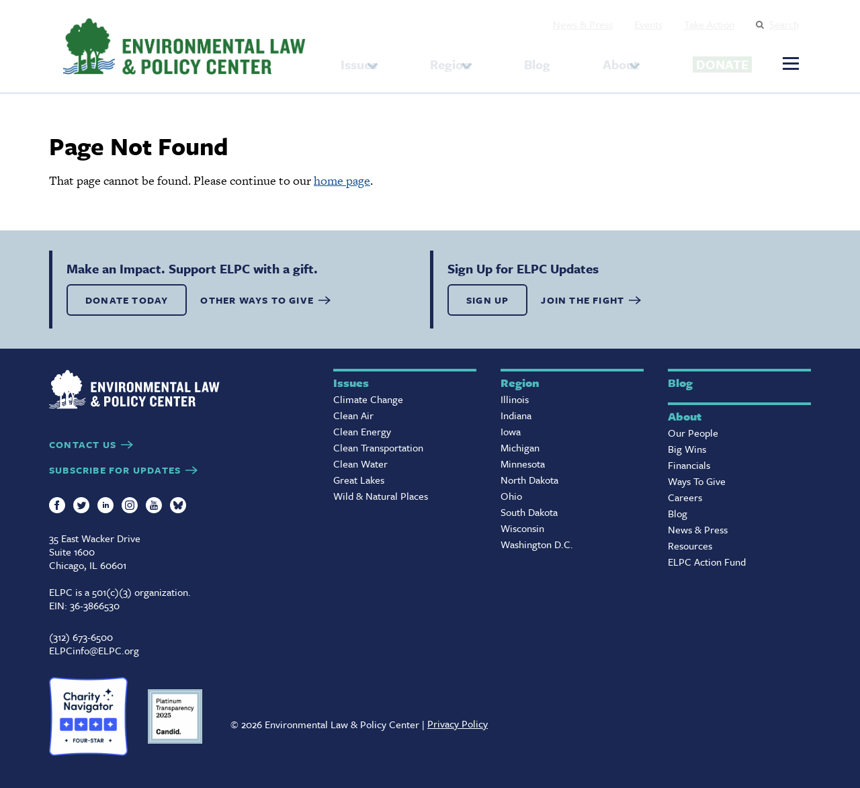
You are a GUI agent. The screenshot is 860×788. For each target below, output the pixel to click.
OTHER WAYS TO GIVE (257, 300)
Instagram (130, 505)
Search (784, 24)
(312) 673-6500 (81, 637)
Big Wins (687, 448)
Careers (685, 497)
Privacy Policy (457, 723)
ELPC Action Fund (707, 561)
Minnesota (523, 463)
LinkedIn (105, 505)
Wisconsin (522, 528)
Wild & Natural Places (380, 495)
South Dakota (529, 512)
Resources (690, 545)
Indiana (516, 415)
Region (439, 60)
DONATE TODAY (126, 300)
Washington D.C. (537, 544)
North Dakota (529, 479)
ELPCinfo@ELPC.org (94, 650)
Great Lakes (358, 479)
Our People (693, 432)
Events (648, 24)
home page (342, 180)
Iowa (511, 431)
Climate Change (368, 399)
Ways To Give (697, 481)
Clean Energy (362, 431)
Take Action (709, 24)
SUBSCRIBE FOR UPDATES (115, 470)
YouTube (154, 505)
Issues (359, 60)
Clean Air (353, 415)
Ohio (511, 495)
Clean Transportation (378, 447)
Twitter (81, 505)
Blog (516, 60)
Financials (689, 464)
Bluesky (178, 505)
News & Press (583, 24)
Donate (694, 59)
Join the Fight (582, 300)
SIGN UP (487, 300)
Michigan (520, 447)
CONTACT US (82, 444)
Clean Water (360, 463)
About (574, 60)
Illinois (515, 399)
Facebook (57, 505)
